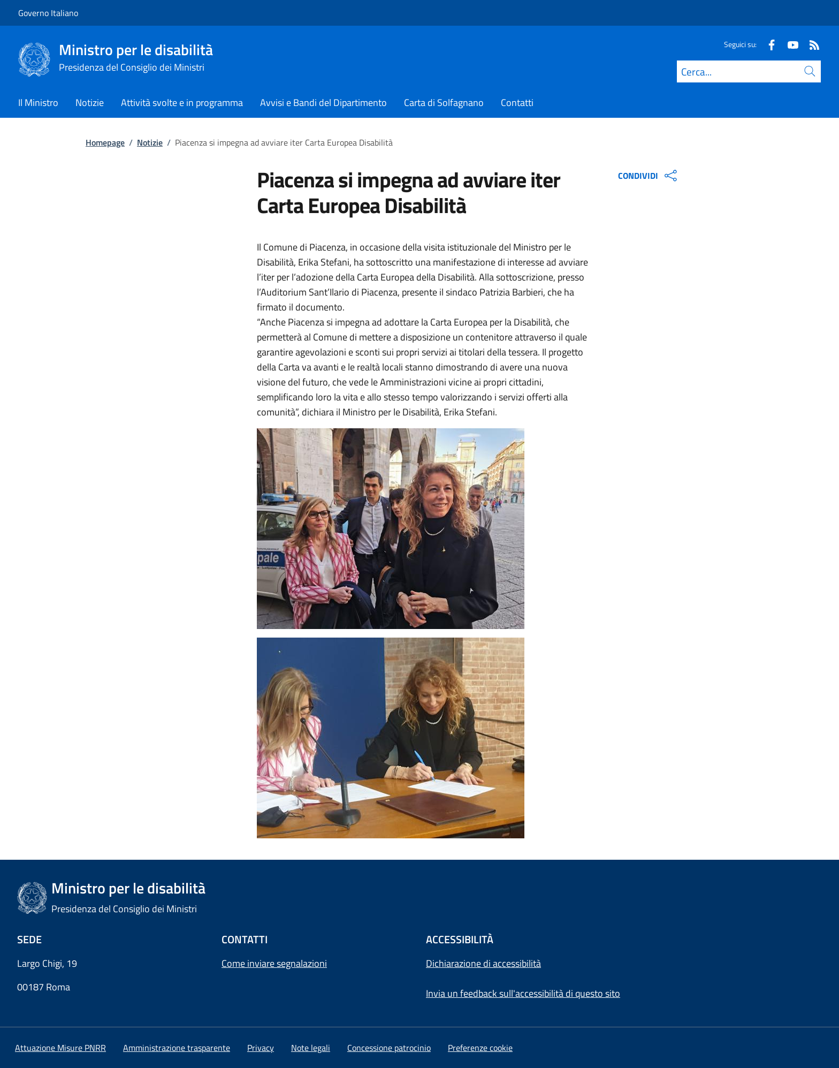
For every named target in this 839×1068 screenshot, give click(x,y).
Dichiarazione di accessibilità (483, 963)
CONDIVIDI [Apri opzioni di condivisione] (649, 175)
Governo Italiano (48, 12)
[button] (480, 1047)
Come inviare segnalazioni (274, 963)
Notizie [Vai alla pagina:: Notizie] (150, 142)
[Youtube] (788, 44)
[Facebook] (767, 44)
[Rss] (810, 44)
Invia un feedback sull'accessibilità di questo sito (523, 993)
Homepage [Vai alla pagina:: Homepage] (105, 142)
